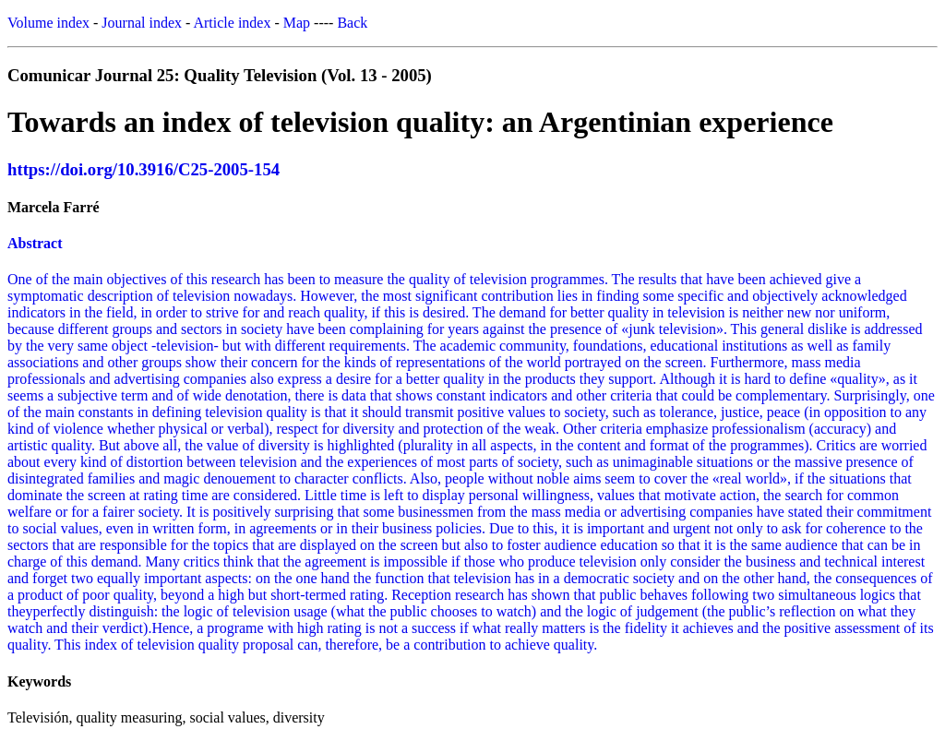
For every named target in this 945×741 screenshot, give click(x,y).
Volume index (48, 22)
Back (352, 22)
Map (296, 22)
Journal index (142, 22)
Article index (231, 22)
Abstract (35, 243)
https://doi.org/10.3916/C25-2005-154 (143, 169)
